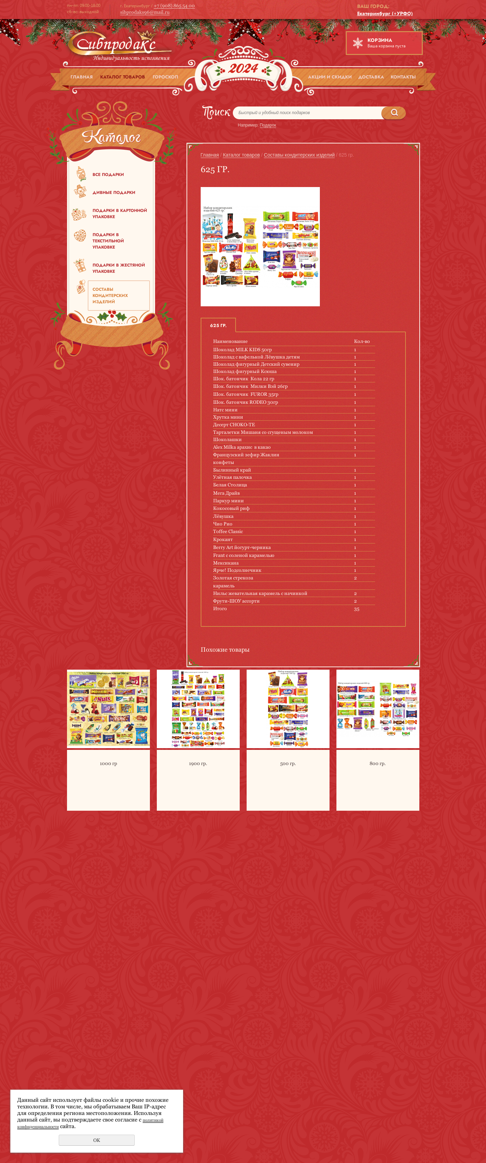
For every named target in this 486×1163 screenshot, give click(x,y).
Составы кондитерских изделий (110, 295)
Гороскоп (165, 77)
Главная (81, 77)
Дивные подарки (114, 192)
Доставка (371, 77)
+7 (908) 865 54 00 (174, 5)
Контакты (403, 77)
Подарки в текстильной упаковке (108, 241)
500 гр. (288, 763)
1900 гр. (198, 763)
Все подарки (108, 174)
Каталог (111, 139)
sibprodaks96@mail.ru (145, 12)
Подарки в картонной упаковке (120, 213)
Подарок (268, 125)
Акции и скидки (330, 77)
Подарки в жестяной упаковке (119, 268)
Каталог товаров (122, 77)
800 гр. (378, 763)
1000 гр (108, 763)
